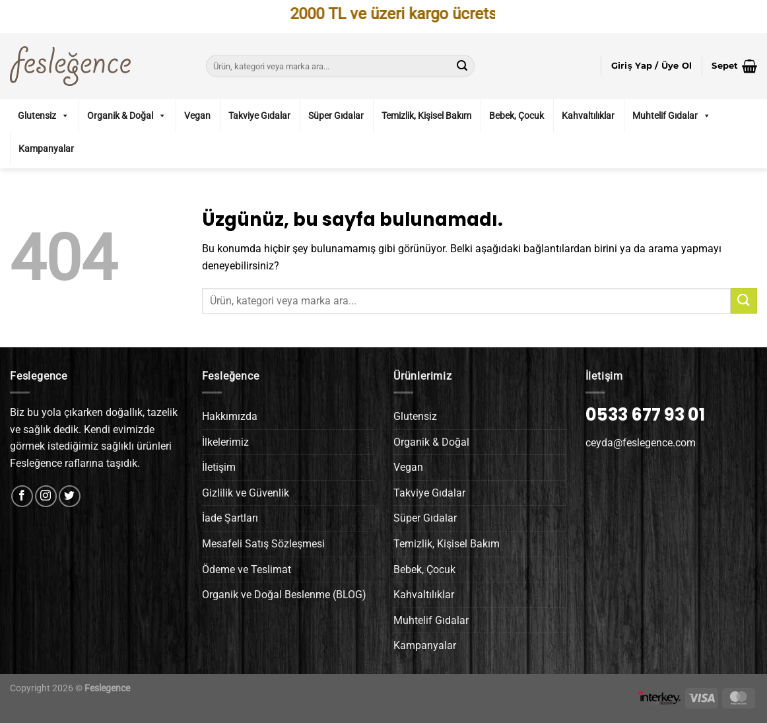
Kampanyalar (46, 148)
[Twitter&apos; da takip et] (70, 496)
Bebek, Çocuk (516, 115)
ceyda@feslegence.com (640, 442)
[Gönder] (462, 66)
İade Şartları (230, 518)
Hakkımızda (229, 416)
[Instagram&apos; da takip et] (46, 496)
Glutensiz (43, 115)
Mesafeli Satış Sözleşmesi (263, 543)
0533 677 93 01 (645, 415)
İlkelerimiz (225, 442)
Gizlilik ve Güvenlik (245, 493)
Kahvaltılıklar (588, 115)
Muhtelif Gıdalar (671, 115)
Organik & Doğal (126, 115)
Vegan (197, 115)
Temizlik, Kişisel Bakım (426, 115)
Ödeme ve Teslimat (246, 569)
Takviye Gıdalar (259, 115)
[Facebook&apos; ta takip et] (22, 496)
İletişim (219, 467)
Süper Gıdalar (336, 115)
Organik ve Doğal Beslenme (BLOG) (284, 594)
